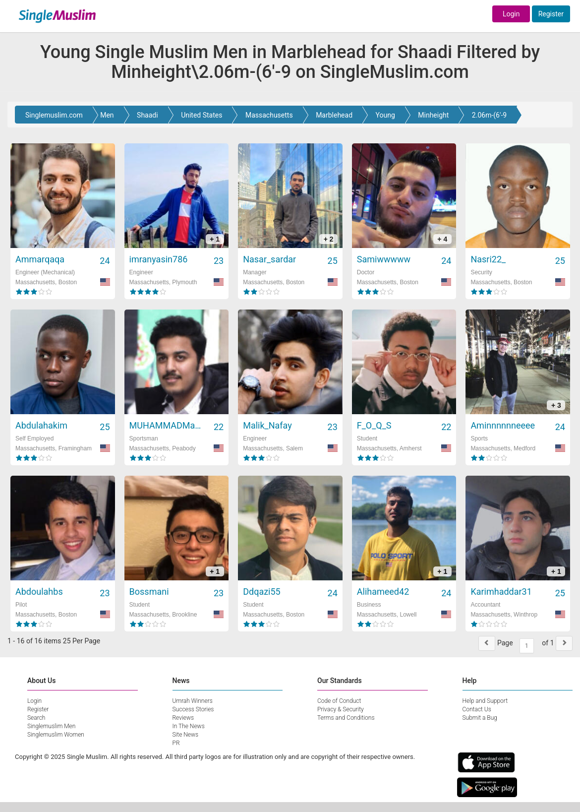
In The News (189, 726)
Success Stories (193, 709)
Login (511, 14)
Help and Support (485, 700)
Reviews (183, 717)
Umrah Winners (193, 700)
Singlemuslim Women (55, 734)
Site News (186, 734)
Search (36, 717)
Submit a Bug (480, 717)
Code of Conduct (339, 700)
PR (176, 743)
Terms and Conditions (346, 717)
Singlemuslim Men (51, 726)
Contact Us (477, 709)
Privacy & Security (340, 709)
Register (551, 14)
